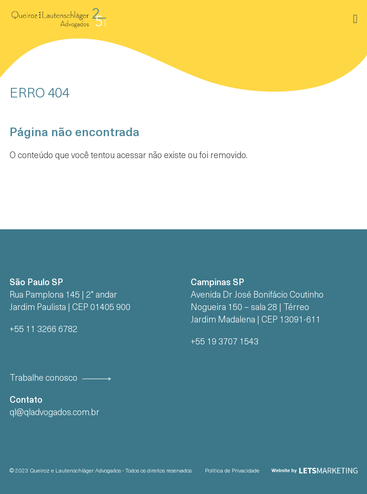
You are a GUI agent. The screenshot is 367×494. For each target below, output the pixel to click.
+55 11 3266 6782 (43, 329)
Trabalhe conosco (43, 378)
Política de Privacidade (232, 471)
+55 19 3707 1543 (225, 342)
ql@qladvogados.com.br (54, 413)
